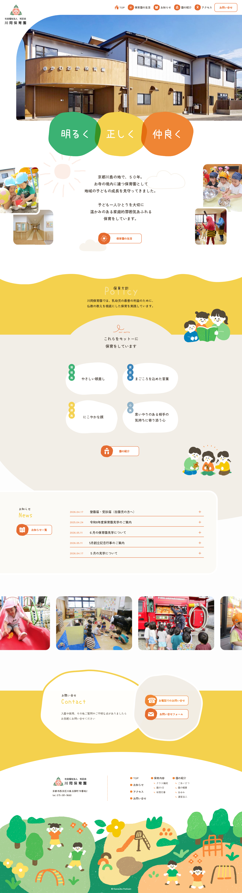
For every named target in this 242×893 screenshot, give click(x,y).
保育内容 (159, 778)
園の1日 (160, 787)
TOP (120, 7)
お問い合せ (225, 7)
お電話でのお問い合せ (172, 707)
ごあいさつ (184, 783)
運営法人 (182, 796)
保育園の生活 (139, 7)
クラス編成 (162, 783)
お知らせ (162, 7)
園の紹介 (183, 7)
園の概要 (182, 787)
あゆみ (181, 792)
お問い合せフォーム (171, 720)
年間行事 (161, 792)
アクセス (203, 7)
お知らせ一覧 (39, 536)
